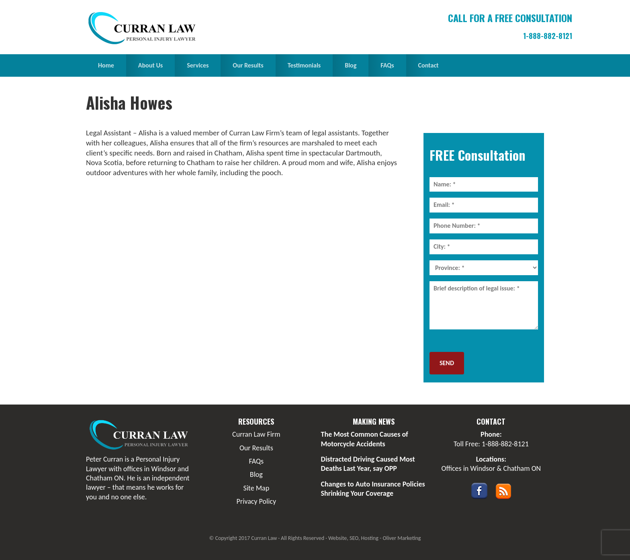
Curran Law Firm (256, 434)
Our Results (256, 448)
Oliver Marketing (401, 538)
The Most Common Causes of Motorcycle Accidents (364, 439)
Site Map (256, 488)
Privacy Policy (256, 501)
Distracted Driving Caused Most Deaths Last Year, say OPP (368, 464)
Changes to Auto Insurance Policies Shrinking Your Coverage (373, 489)
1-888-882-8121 (547, 36)
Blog (256, 474)
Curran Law (144, 28)
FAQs (256, 461)
